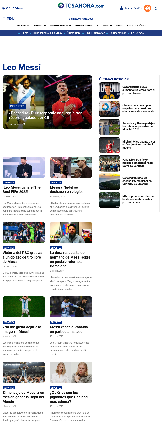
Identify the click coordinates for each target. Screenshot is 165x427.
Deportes (17, 108)
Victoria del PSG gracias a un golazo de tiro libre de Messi (23, 254)
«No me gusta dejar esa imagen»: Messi (19, 322)
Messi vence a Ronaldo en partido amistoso (68, 322)
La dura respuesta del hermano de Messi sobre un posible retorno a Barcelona (69, 256)
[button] (155, 8)
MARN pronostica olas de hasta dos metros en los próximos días (138, 199)
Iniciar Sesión (131, 8)
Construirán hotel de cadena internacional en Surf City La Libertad (136, 180)
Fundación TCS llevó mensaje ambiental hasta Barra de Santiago (139, 162)
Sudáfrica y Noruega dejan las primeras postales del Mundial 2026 (137, 126)
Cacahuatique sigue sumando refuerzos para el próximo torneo (138, 89)
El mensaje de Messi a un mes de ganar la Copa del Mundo (20, 389)
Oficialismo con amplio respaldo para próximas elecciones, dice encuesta (134, 108)
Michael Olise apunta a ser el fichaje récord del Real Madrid (137, 144)
